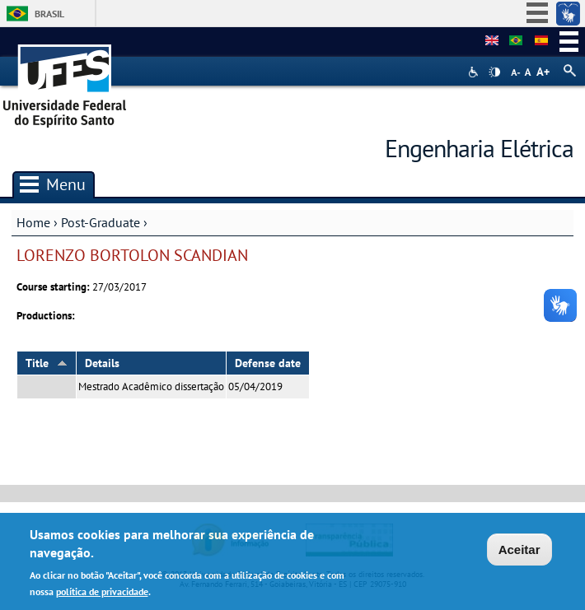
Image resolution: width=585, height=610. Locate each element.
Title (47, 363)
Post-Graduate (100, 222)
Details (102, 363)
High (494, 72)
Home (33, 222)
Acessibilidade (475, 72)
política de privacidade (102, 594)
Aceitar (519, 552)
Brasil (49, 13)
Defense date (268, 363)
